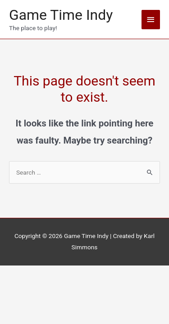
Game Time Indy (61, 14)
